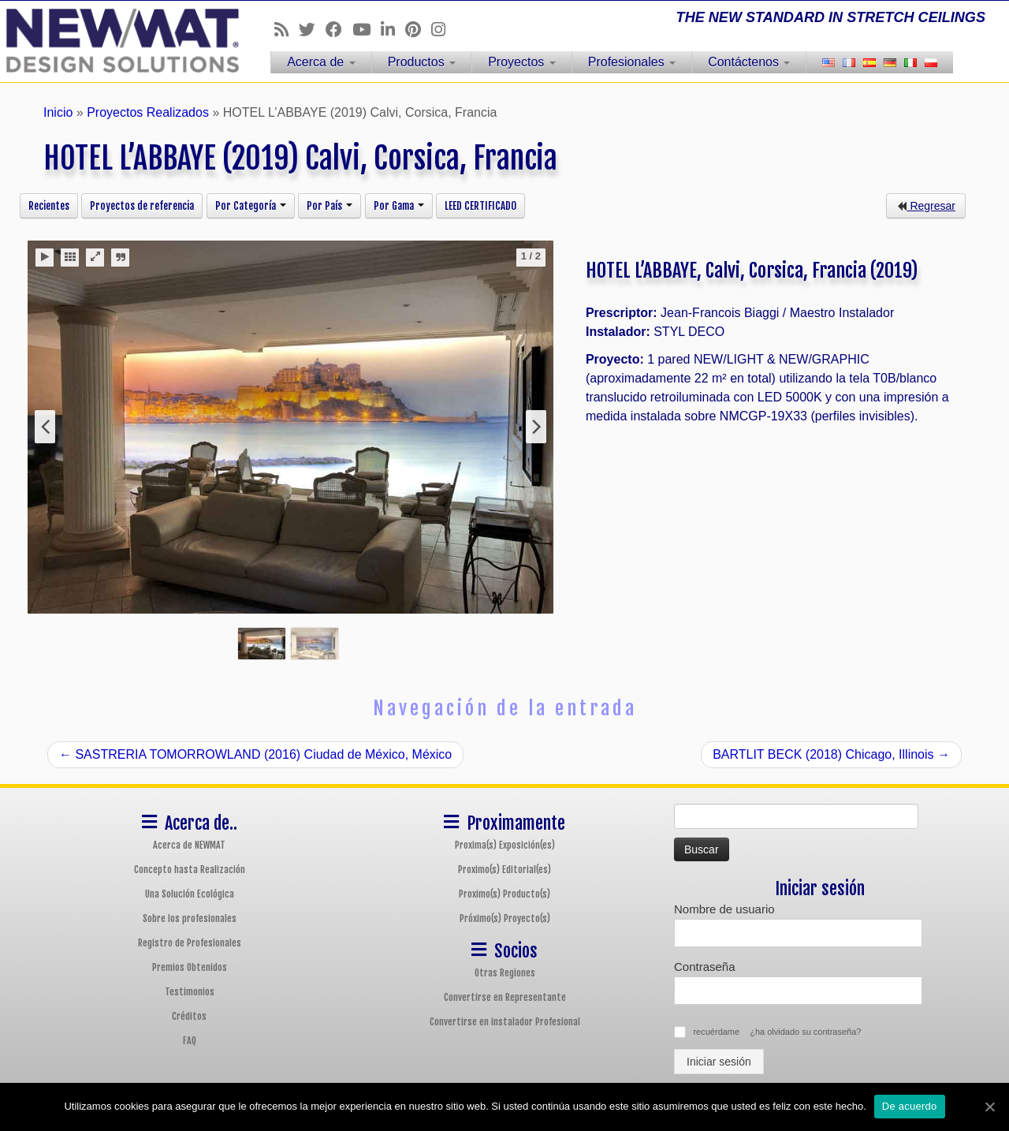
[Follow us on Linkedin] (393, 30)
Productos (422, 62)
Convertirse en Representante (505, 997)
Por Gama (399, 206)
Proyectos (522, 62)
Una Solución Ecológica (189, 894)
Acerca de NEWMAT (189, 845)
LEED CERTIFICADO (480, 206)
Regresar (925, 206)
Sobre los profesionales (189, 918)
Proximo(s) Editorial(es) (504, 869)
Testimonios (189, 992)
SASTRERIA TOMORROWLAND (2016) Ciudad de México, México (255, 754)
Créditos (189, 1016)
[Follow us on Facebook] (339, 30)
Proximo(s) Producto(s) (504, 894)
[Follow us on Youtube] (366, 30)
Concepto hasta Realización (189, 869)
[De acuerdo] (989, 1106)
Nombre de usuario (724, 909)
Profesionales (632, 62)
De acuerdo (909, 1106)
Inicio (58, 112)
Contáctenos (749, 62)
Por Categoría (250, 206)
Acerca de (321, 62)
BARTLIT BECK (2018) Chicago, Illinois (831, 754)
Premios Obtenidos (189, 967)
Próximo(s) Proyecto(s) (505, 918)
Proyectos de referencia (142, 206)
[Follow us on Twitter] (312, 30)
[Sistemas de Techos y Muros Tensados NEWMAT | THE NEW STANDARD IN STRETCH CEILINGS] (116, 41)
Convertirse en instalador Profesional (505, 1022)
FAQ (189, 1041)
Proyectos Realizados (148, 112)
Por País (329, 206)
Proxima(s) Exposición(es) (505, 845)
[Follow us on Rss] (286, 30)
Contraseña (704, 966)
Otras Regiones (505, 973)
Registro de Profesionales (189, 943)
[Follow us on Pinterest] (418, 30)
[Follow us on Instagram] (443, 30)
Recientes (48, 206)
